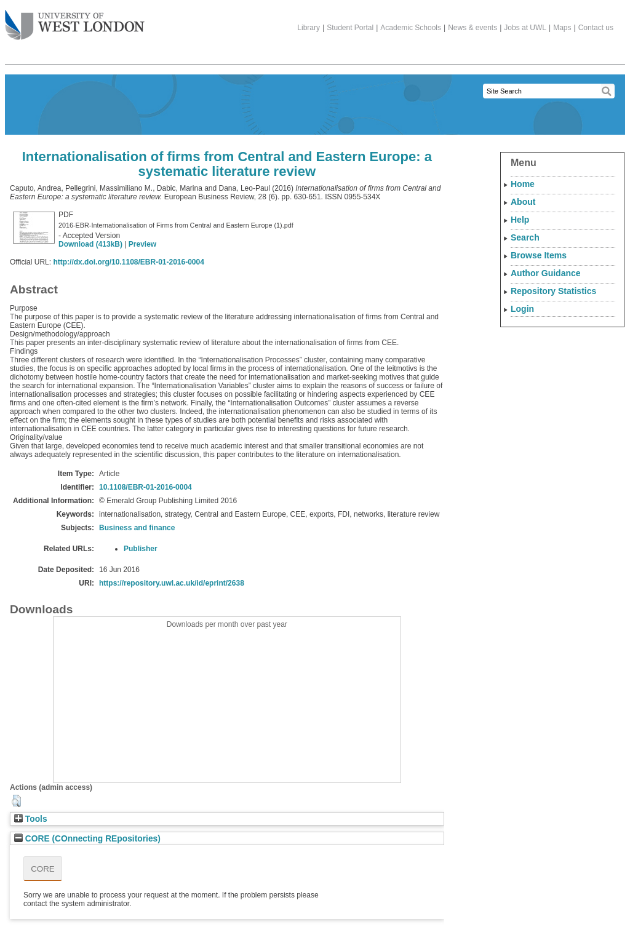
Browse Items (539, 255)
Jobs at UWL (525, 27)
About (523, 202)
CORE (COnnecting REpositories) (87, 838)
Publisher (141, 548)
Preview (142, 244)
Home (523, 184)
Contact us (595, 27)
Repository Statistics (553, 291)
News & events (472, 27)
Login (522, 309)
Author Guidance (546, 273)
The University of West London (75, 20)
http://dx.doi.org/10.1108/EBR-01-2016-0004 (128, 262)
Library (308, 27)
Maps (562, 27)
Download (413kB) (90, 244)
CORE (43, 868)
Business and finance (137, 527)
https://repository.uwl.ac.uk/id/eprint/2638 (171, 583)
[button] (16, 801)
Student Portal (350, 27)
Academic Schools (410, 27)
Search (525, 237)
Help (520, 220)
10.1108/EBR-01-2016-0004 (145, 487)
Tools (30, 819)
